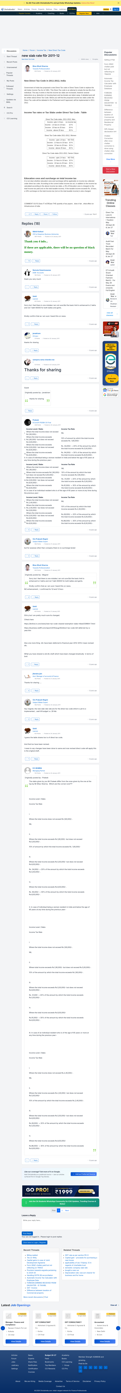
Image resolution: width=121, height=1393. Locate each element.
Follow (53, 214)
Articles (14, 1355)
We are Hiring (29, 1381)
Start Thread (10, 56)
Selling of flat (109, 60)
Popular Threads (8, 74)
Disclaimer (87, 1381)
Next (67, 1210)
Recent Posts (10, 62)
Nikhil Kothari (38, 232)
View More (110, 160)
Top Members (50, 1365)
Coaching (49, 13)
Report (95, 214)
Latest (15, 1305)
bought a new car (72, 1270)
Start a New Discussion (110, 170)
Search (7, 108)
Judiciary (15, 1365)
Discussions (9, 51)
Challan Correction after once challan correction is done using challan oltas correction (109, 144)
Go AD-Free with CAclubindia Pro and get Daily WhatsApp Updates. (59, 3)
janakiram (37, 333)
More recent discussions (33, 1297)
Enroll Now (112, 232)
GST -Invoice (32, 1288)
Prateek (36, 420)
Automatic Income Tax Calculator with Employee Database (110, 83)
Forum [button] (34, 9)
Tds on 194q (32, 1258)
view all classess (112, 314)
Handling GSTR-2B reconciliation (40, 1275)
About (17, 1381)
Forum (13, 1358)
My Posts (8, 81)
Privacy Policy (100, 1381)
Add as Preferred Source (83, 1174)
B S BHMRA (37, 768)
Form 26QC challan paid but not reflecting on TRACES (109, 69)
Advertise (58, 1381)
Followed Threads (8, 87)
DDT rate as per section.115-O (77, 1255)
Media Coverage (45, 1381)
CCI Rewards (50, 1369)
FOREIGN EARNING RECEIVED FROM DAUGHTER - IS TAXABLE (110, 99)
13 (28, 261)
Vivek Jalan (84, 13)
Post (46, 1297)
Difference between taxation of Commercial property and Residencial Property (109, 117)
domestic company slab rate (76, 1268)
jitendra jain (37, 674)
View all (115, 1305)
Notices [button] (49, 9)
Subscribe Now (112, 378)
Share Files (32, 1362)
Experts (31, 1358)
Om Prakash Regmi (40, 539)
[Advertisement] (60, 31)
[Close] (118, 3)
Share (44, 214)
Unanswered (10, 67)
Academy (37, 13)
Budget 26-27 (50, 1355)
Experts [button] (41, 9)
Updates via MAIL (9, 101)
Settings (8, 94)
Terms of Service (72, 1381)
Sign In (116, 9)
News (30, 1355)
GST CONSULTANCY (73, 1322)
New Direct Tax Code (28, 59)
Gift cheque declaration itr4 (110, 130)
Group (65, 1365)
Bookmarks (49, 1362)
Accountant (99, 1322)
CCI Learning (10, 118)
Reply (35, 214)
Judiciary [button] (62, 9)
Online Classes (110, 202)
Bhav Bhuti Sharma (40, 66)
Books (60, 13)
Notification (32, 1365)
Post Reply (27, 1233)
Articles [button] (27, 9)
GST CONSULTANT (43, 1322)
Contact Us (60, 1386)
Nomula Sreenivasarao (42, 270)
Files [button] (55, 9)
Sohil (35, 296)
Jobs (96, 13)
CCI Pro (71, 13)
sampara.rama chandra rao (44, 360)
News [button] (20, 9)
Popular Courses (23, 13)
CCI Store (72, 9)
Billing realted (32, 1255)
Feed (47, 1358)
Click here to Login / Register (34, 1242)
